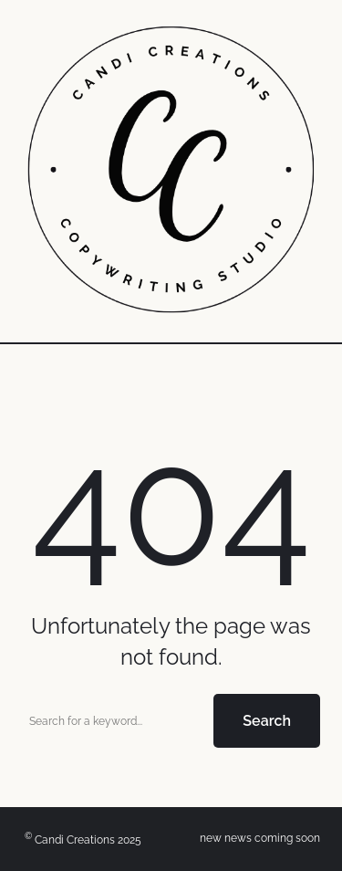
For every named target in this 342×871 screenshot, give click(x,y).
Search (267, 720)
